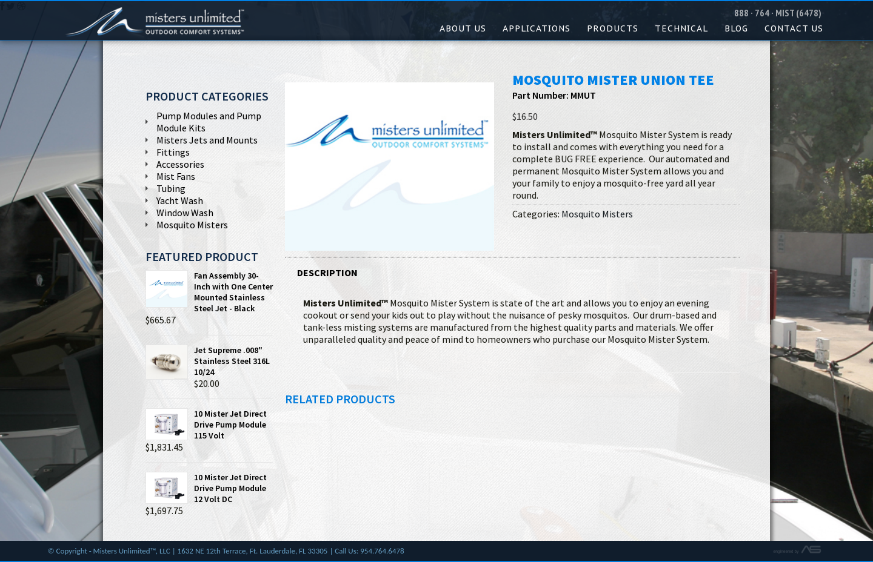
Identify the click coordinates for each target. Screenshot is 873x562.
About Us (463, 28)
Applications (536, 28)
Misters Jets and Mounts (207, 140)
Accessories (180, 164)
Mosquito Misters (597, 214)
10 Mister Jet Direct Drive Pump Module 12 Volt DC (206, 488)
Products (612, 28)
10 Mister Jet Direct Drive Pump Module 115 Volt (206, 424)
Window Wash (184, 213)
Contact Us (793, 28)
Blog (736, 28)
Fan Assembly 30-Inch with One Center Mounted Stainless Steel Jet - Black (209, 292)
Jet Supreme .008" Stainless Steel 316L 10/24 (208, 361)
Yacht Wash (179, 200)
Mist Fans (175, 176)
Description (327, 272)
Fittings (173, 152)
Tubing (171, 188)
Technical (681, 28)
